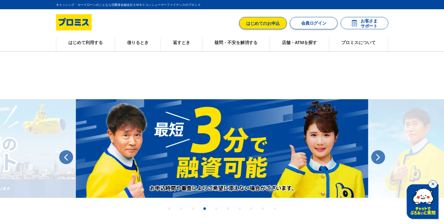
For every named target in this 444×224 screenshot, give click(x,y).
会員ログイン (313, 23)
